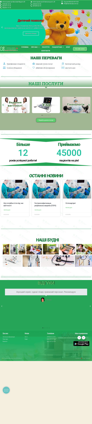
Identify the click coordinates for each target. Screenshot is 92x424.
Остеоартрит (70, 203)
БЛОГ (68, 47)
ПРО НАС (35, 47)
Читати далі (7, 210)
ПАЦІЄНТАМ (57, 47)
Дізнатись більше (30, 33)
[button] (2, 27)
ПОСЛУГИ (45, 47)
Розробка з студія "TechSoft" (82, 358)
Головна (24, 47)
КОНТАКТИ (45, 51)
